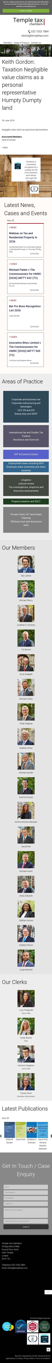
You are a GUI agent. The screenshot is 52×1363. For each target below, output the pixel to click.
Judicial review (26, 483)
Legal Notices (10, 1358)
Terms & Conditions (43, 1358)
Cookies (20, 1358)
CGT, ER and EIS (26, 410)
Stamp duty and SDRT (26, 413)
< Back (5, 147)
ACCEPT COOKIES (26, 11)
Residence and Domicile (26, 439)
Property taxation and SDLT (26, 501)
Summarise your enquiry (25, 1213)
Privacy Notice (29, 1358)
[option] (26, 50)
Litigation (26, 480)
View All (10, 220)
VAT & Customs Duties (26, 454)
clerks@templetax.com (35, 35)
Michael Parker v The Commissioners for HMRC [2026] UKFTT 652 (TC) (25, 274)
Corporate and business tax (26, 399)
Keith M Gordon (9, 140)
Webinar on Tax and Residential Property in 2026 (23, 237)
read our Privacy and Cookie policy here (25, 4)
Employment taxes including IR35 (26, 463)
